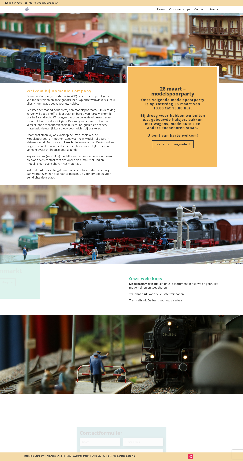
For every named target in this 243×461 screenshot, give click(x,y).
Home (161, 9)
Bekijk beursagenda (171, 144)
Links (212, 9)
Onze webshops (179, 9)
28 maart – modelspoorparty (172, 91)
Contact (199, 9)
